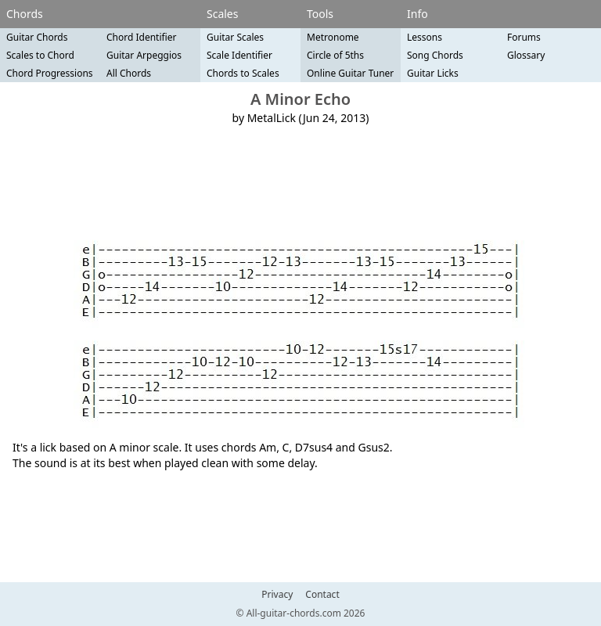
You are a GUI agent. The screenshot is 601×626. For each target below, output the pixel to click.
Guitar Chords (37, 37)
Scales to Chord (40, 55)
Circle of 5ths (335, 55)
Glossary (526, 55)
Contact (322, 594)
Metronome (333, 37)
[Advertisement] (300, 177)
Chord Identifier (141, 37)
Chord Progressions (49, 73)
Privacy (277, 594)
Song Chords (435, 55)
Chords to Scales (243, 73)
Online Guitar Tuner (350, 73)
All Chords (128, 73)
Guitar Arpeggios (144, 55)
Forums (524, 37)
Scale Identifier (239, 55)
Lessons (424, 37)
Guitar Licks (433, 73)
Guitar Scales (235, 37)
